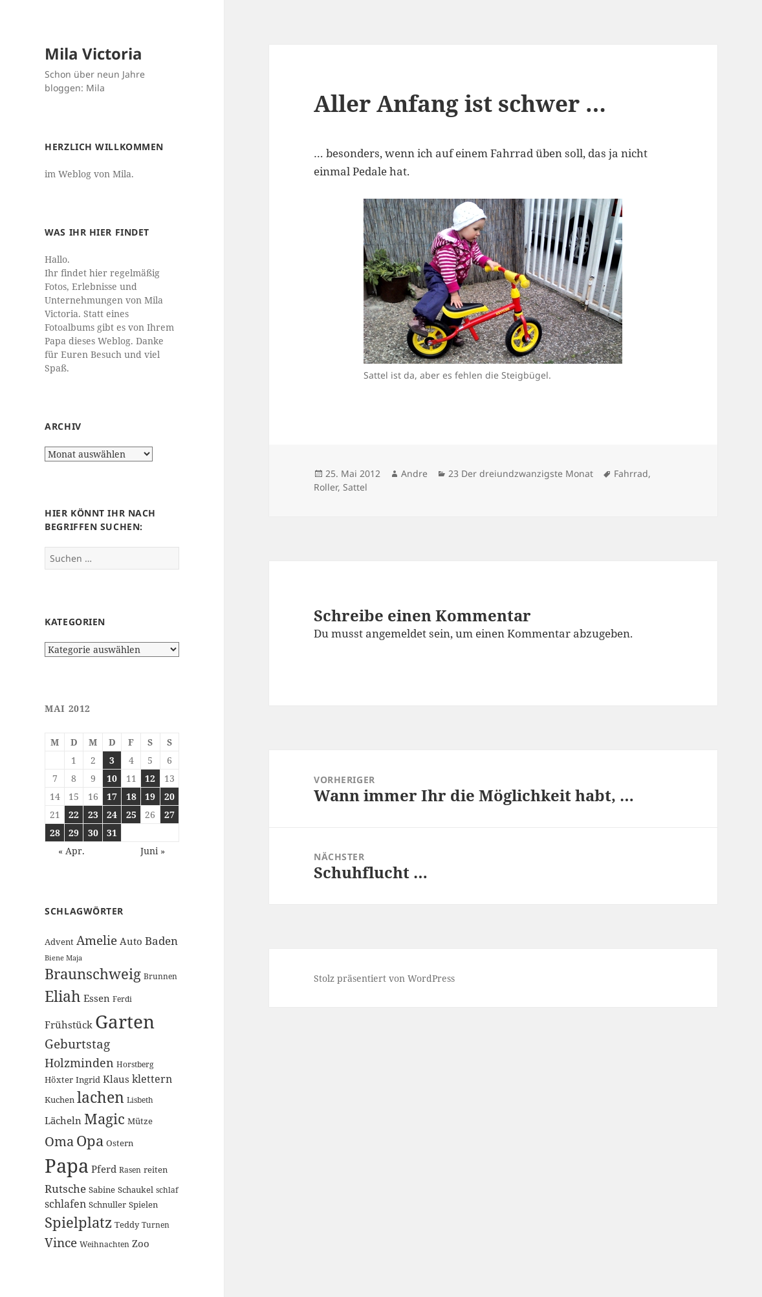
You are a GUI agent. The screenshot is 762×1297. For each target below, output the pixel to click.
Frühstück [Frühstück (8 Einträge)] (69, 1024)
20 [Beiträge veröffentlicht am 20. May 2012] (169, 796)
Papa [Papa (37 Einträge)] (67, 1166)
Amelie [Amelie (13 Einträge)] (96, 940)
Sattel (355, 487)
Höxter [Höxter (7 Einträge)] (59, 1079)
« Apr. (71, 851)
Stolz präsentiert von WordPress (384, 978)
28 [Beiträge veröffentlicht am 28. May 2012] (55, 832)
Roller (326, 487)
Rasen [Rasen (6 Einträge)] (130, 1169)
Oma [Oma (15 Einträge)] (59, 1141)
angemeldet (395, 633)
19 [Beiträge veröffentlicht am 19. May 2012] (150, 796)
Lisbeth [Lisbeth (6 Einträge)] (140, 1099)
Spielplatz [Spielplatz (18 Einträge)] (78, 1222)
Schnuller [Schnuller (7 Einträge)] (107, 1204)
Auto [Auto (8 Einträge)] (131, 941)
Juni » (152, 851)
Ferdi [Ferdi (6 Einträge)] (122, 998)
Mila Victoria (93, 53)
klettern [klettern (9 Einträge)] (152, 1079)
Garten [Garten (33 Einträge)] (125, 1021)
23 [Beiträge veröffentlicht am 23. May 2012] (93, 814)
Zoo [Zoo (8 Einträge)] (140, 1243)
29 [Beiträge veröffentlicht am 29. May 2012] (74, 832)
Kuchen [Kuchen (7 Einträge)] (59, 1099)
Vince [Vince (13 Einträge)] (61, 1242)
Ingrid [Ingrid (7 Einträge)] (88, 1079)
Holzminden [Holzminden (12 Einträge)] (79, 1062)
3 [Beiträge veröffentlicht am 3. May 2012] (111, 760)
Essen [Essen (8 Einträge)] (96, 998)
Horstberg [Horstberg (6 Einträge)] (134, 1064)
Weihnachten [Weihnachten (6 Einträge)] (104, 1244)
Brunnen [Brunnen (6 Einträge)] (160, 976)
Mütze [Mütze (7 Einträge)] (140, 1121)
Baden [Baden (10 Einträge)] (161, 940)
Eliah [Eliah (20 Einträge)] (63, 996)
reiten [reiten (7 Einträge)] (156, 1169)
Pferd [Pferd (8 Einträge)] (103, 1168)
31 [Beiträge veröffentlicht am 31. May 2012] (112, 832)
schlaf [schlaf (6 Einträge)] (167, 1189)
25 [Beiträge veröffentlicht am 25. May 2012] (131, 814)
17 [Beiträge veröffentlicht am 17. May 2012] (112, 796)
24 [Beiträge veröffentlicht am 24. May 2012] (112, 814)
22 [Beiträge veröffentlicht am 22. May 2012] (74, 814)
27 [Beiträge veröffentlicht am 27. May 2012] (169, 814)
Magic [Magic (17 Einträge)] (104, 1118)
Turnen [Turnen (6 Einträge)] (155, 1224)
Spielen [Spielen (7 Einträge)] (143, 1204)
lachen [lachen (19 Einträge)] (100, 1097)
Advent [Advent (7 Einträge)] (59, 942)
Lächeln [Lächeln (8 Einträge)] (63, 1120)
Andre (414, 473)
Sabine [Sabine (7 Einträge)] (102, 1189)
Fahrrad (631, 473)
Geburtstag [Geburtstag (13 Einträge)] (77, 1043)
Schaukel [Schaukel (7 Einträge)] (135, 1189)
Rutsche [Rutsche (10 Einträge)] (65, 1188)
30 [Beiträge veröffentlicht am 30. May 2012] (93, 832)
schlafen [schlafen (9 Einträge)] (65, 1204)
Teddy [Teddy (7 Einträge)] (126, 1224)
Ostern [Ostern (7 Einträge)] (119, 1143)
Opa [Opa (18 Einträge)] (89, 1141)
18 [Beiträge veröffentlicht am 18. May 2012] (131, 796)
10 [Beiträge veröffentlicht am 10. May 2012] (112, 778)
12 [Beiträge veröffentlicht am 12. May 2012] (150, 778)
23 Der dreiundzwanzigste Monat (520, 473)
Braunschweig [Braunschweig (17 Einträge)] (93, 973)
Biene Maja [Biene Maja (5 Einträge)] (63, 957)
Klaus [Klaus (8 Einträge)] (116, 1078)
